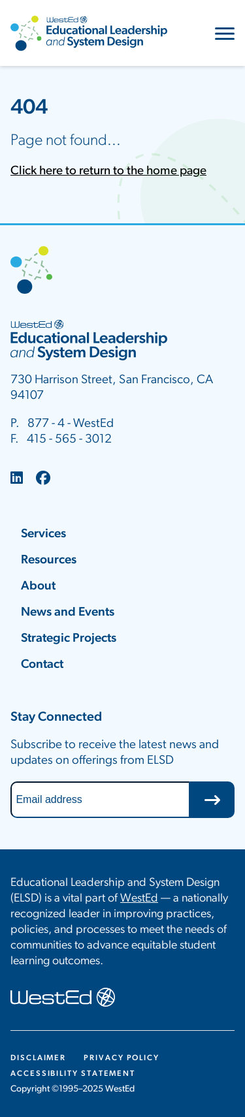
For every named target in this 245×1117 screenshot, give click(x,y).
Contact (42, 665)
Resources (48, 560)
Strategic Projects (68, 639)
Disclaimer (38, 1058)
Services (43, 534)
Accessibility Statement (72, 1074)
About (38, 586)
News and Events (67, 612)
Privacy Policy (121, 1058)
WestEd (139, 898)
